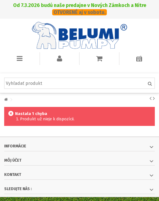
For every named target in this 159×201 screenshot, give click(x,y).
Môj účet (12, 160)
